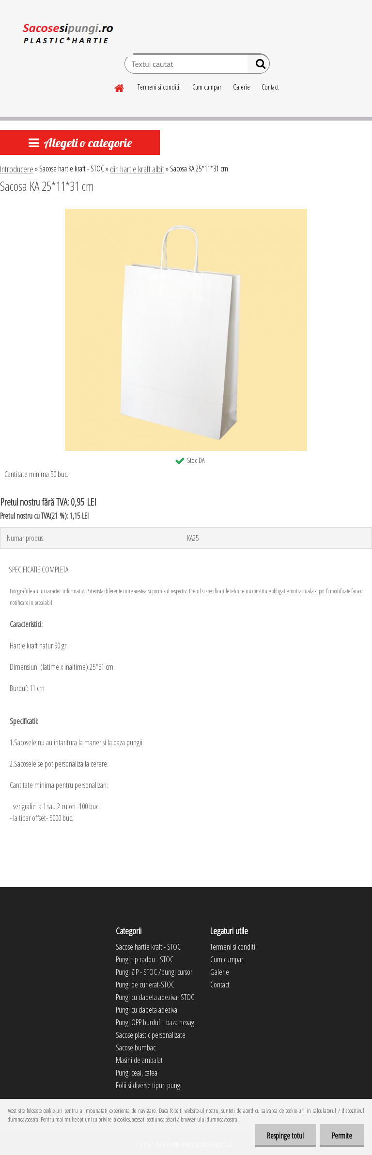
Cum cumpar (206, 87)
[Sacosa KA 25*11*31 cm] (186, 212)
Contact (270, 87)
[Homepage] (119, 87)
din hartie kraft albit (137, 169)
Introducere (16, 169)
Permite (342, 1135)
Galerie (241, 87)
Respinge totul (285, 1135)
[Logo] (66, 36)
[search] (258, 66)
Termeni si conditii (159, 87)
